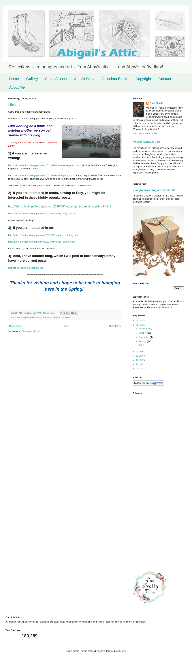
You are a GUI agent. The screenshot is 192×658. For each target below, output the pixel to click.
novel (49, 317)
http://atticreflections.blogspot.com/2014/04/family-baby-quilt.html (43, 213)
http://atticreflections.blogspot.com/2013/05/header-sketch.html (41, 241)
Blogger (122, 651)
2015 (139, 351)
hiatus (39, 317)
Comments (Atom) (30, 331)
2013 (139, 360)
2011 (139, 368)
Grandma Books (115, 79)
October (143, 333)
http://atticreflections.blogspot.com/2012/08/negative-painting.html (43, 235)
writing (68, 317)
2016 (139, 325)
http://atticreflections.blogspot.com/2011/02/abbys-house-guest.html (44, 165)
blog (18, 317)
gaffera (101, 651)
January (143, 341)
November (144, 328)
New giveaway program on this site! (154, 190)
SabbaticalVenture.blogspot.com (25, 267)
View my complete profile (145, 133)
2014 (139, 356)
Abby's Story (84, 79)
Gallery (32, 79)
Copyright (143, 79)
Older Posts (115, 326)
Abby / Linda (156, 103)
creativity (25, 317)
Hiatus (14, 105)
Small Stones (56, 79)
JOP (44, 317)
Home (14, 79)
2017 (139, 320)
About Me (17, 87)
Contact (164, 79)
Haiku (32, 317)
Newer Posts (15, 326)
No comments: (50, 313)
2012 (139, 364)
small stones (58, 317)
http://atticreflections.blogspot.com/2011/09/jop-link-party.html (41, 175)
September (144, 337)
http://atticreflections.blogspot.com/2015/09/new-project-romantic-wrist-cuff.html (59, 206)
